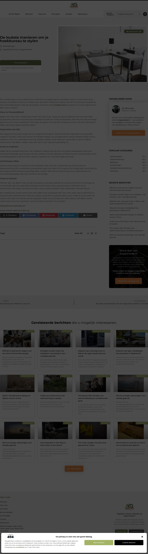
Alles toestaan (99, 542)
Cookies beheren (129, 542)
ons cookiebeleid (18, 547)
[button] (142, 537)
